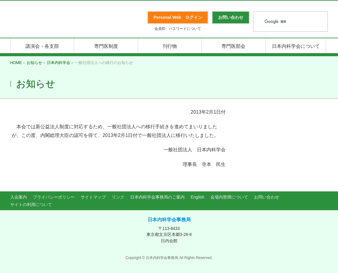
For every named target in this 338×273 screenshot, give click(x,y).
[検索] (282, 21)
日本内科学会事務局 (169, 219)
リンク (118, 197)
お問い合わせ (266, 197)
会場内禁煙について (229, 197)
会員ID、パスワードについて (178, 29)
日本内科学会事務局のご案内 (157, 197)
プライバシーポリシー (54, 197)
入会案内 (18, 197)
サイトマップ (93, 197)
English (197, 197)
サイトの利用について (31, 204)
